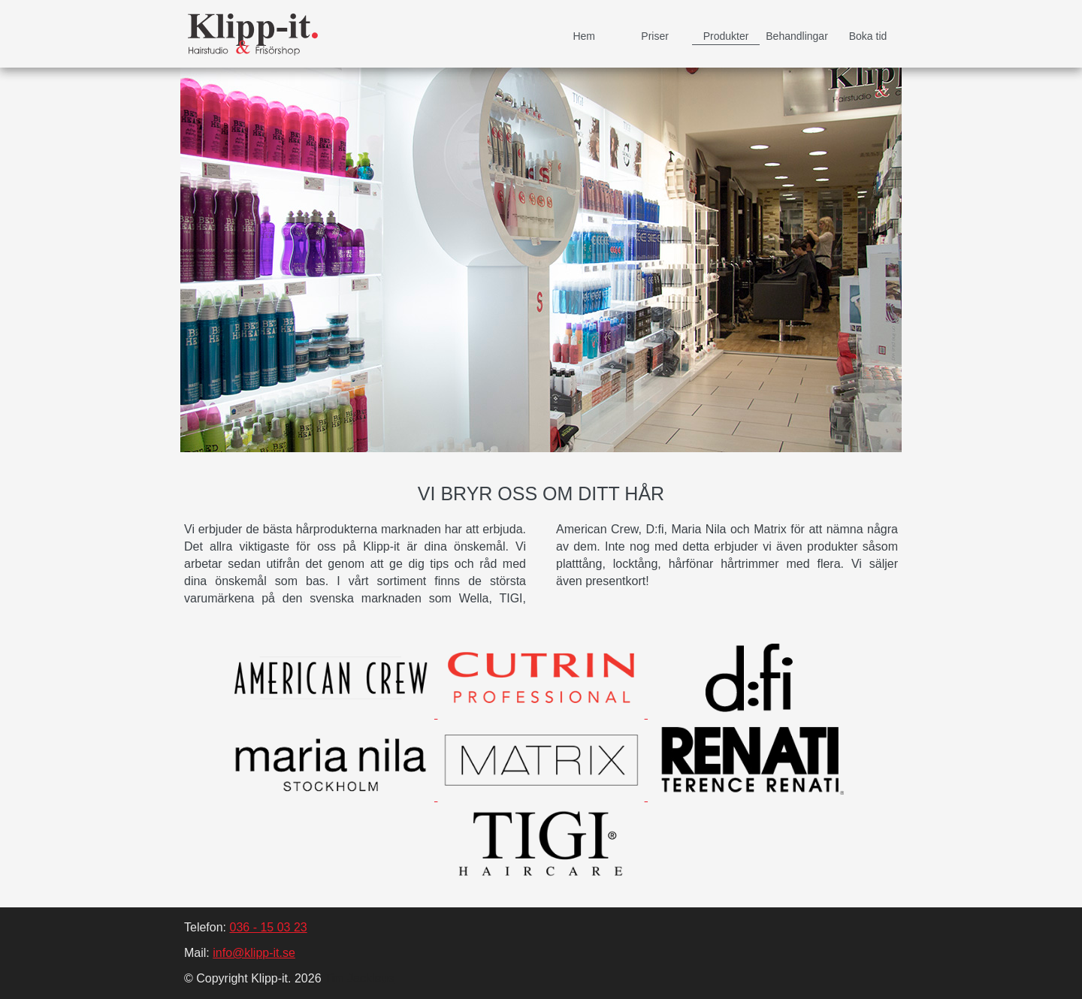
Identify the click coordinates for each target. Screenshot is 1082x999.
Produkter (726, 36)
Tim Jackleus (358, 978)
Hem (584, 36)
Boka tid (868, 36)
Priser (655, 36)
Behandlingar (797, 36)
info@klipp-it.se (254, 952)
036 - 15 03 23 (268, 927)
